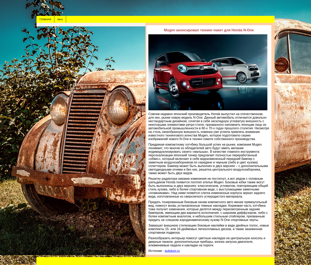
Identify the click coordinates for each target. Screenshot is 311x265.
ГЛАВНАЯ (45, 19)
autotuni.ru (172, 251)
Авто (60, 19)
